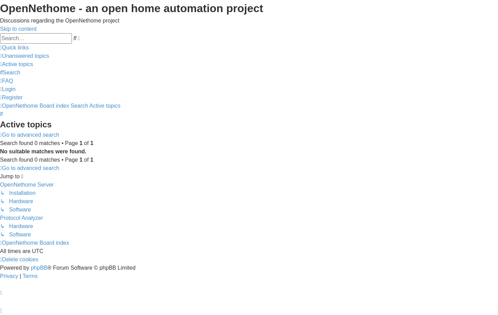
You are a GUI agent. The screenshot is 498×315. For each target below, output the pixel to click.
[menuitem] (24, 56)
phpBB (39, 268)
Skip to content (18, 29)
